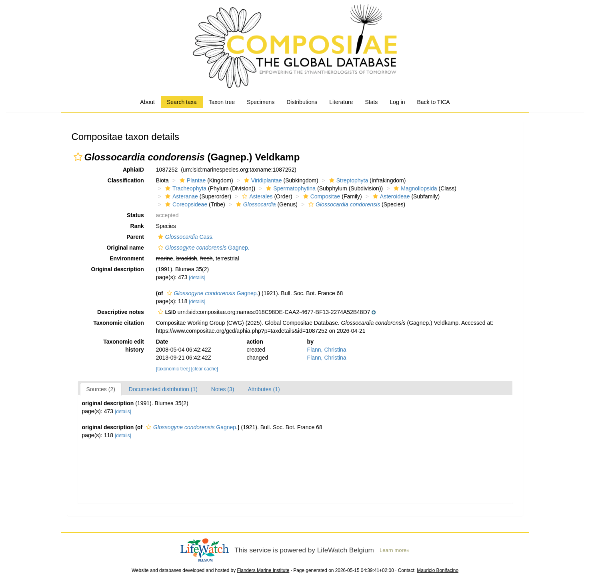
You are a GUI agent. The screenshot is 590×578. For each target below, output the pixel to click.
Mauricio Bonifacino (437, 570)
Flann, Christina (326, 349)
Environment (127, 258)
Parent (135, 237)
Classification (126, 180)
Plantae (192, 180)
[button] (78, 157)
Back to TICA (433, 102)
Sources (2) (100, 389)
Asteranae (180, 196)
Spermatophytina (290, 188)
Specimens (260, 102)
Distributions (301, 102)
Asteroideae (390, 196)
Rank (137, 226)
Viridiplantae (262, 180)
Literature (341, 102)
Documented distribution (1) (163, 389)
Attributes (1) (264, 389)
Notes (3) (222, 389)
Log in (397, 102)
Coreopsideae (185, 204)
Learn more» (395, 550)
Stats (371, 102)
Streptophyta (347, 180)
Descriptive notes (120, 312)
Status (135, 215)
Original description (117, 269)
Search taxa (182, 102)
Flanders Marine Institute (263, 570)
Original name (125, 247)
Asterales (256, 196)
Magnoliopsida (414, 188)
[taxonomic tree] (173, 369)
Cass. (185, 237)
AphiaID (133, 169)
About (147, 102)
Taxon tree (222, 102)
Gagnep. (203, 247)
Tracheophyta (184, 188)
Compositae (320, 196)
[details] (197, 277)
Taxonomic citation (118, 323)
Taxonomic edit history (123, 345)
